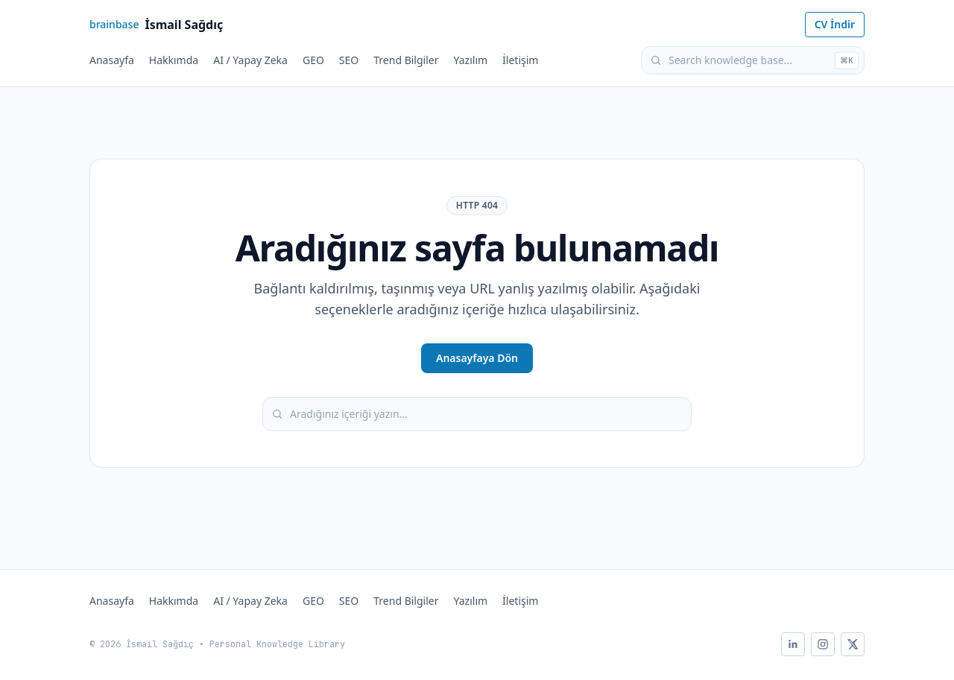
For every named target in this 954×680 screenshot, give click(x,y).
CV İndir (835, 24)
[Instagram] (823, 644)
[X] (853, 644)
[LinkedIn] (793, 644)
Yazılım (471, 60)
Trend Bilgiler (405, 60)
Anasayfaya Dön (477, 358)
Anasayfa (111, 60)
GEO (313, 60)
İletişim (520, 60)
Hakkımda (173, 60)
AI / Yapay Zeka (250, 60)
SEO (348, 60)
